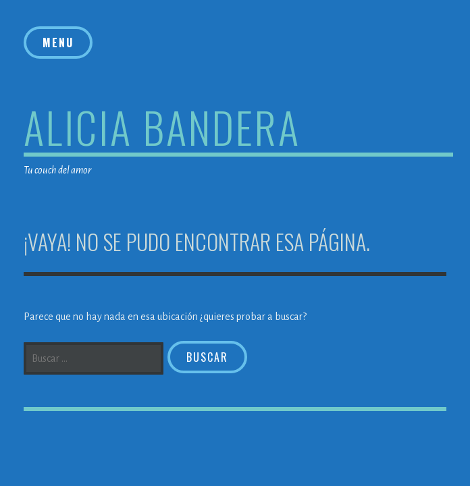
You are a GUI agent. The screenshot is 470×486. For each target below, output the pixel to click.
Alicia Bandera (162, 126)
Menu (58, 42)
